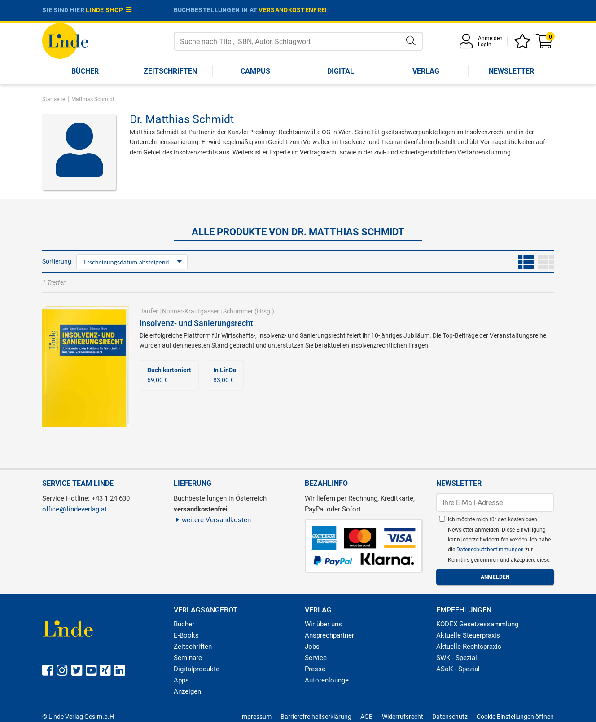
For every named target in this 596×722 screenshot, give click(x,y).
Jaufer (149, 311)
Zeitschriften (170, 71)
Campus (255, 71)
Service (316, 658)
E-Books (186, 635)
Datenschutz (450, 716)
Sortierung (56, 261)
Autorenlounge (327, 680)
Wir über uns (323, 624)
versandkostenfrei (293, 9)
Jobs (312, 647)
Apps (181, 680)
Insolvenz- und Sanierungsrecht (196, 323)
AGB (366, 716)
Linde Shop (108, 9)
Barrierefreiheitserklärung (315, 716)
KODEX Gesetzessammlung (477, 624)
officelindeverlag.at (74, 509)
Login (484, 44)
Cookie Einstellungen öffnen (515, 716)
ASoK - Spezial (458, 669)
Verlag (425, 71)
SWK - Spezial (456, 658)
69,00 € (169, 374)
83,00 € (225, 374)
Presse (315, 669)
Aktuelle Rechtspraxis (468, 647)
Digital (340, 71)
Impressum (256, 716)
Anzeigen (187, 691)
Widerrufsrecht (402, 716)
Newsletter (511, 71)
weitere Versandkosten (212, 520)
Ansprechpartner (329, 635)
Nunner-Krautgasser (190, 311)
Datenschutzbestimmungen (490, 549)
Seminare (188, 658)
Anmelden (490, 38)
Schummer (238, 311)
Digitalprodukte (196, 669)
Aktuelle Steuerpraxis (468, 635)
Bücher (85, 71)
